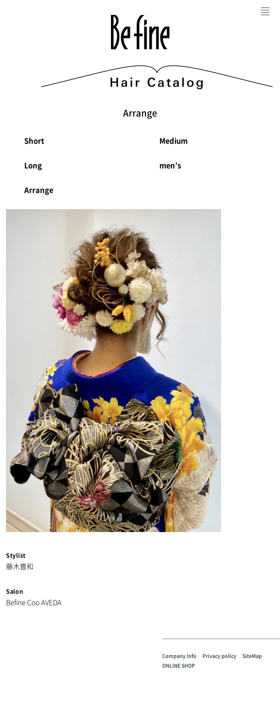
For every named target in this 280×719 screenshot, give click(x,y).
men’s (170, 165)
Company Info (179, 656)
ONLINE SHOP (178, 665)
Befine (140, 32)
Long (33, 165)
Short (34, 140)
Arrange (38, 189)
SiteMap (252, 656)
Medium (173, 140)
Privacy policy (219, 656)
